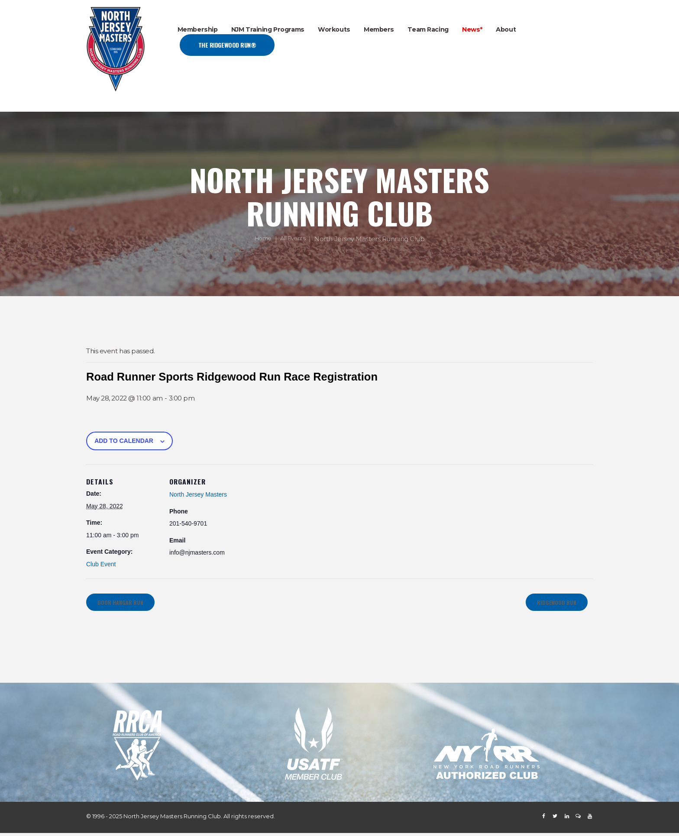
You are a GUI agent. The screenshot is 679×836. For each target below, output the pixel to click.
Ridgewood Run (552, 603)
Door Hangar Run (124, 603)
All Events (294, 239)
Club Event (101, 564)
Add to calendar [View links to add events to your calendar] (123, 440)
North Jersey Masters (198, 494)
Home (261, 239)
